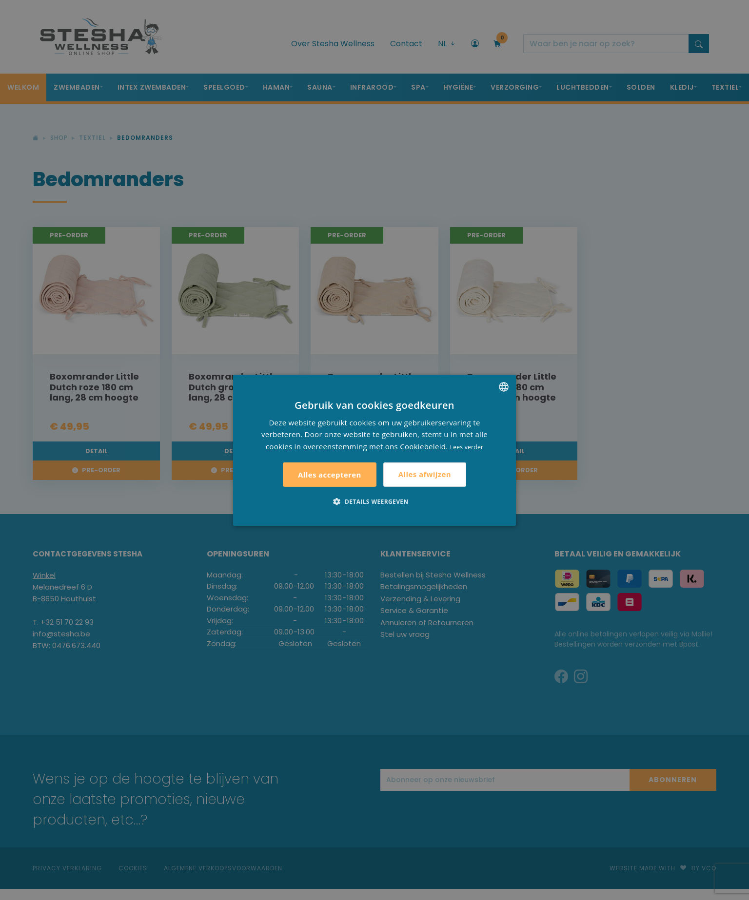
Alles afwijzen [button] (424, 474)
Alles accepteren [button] (329, 474)
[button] (374, 501)
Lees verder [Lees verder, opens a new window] (467, 447)
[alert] (374, 450)
